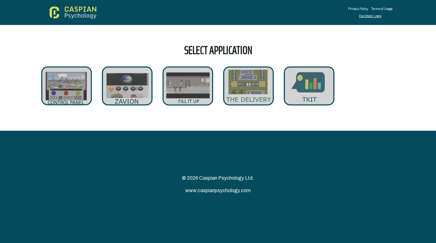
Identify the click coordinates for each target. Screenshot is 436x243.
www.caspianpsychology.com (218, 190)
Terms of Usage (382, 9)
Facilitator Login (370, 16)
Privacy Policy (358, 9)
